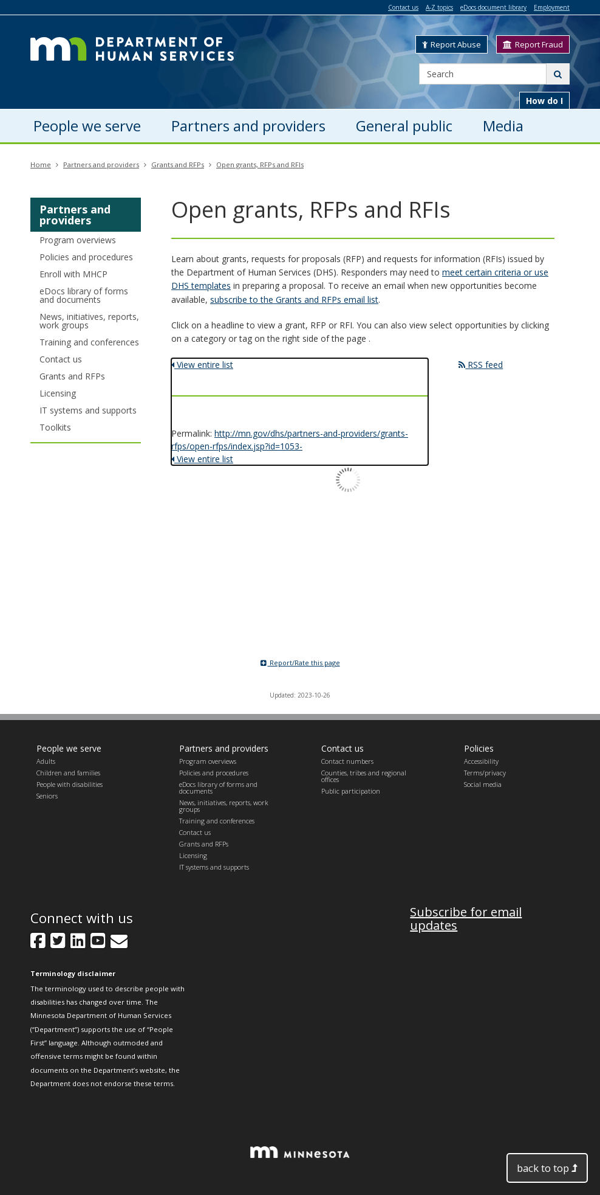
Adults (45, 761)
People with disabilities (69, 784)
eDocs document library (493, 7)
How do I (544, 100)
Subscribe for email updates (466, 918)
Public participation (350, 790)
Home (40, 164)
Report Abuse (451, 44)
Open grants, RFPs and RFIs (260, 164)
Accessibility (481, 761)
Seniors (47, 795)
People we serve (68, 748)
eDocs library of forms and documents (83, 295)
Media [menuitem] (503, 126)
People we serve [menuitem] (87, 126)
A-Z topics (439, 7)
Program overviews (77, 240)
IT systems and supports (88, 410)
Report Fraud (533, 44)
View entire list (202, 364)
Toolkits (55, 427)
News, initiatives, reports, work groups (89, 321)
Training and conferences (89, 342)
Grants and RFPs (177, 164)
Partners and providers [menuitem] (248, 126)
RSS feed (481, 364)
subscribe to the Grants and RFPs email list (294, 299)
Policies (479, 748)
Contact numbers (347, 761)
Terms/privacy (485, 772)
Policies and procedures (86, 257)
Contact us (403, 7)
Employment (552, 7)
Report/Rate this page (300, 662)
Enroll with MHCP (73, 274)
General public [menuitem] (404, 126)
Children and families (68, 772)
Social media (483, 784)
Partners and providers (101, 164)
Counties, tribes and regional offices (363, 776)
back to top (547, 1168)
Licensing (57, 393)
